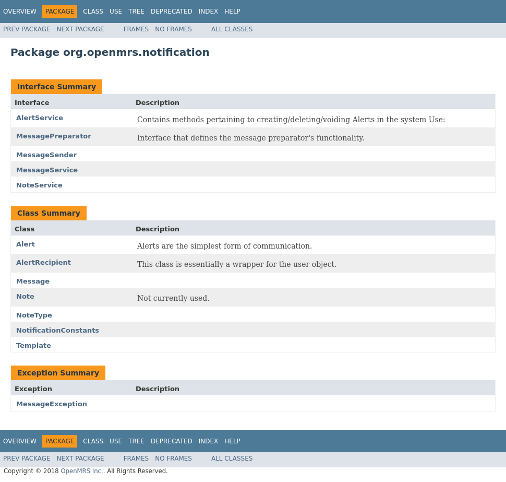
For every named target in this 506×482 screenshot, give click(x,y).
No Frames (173, 29)
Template (33, 345)
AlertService (39, 118)
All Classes (231, 29)
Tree (136, 11)
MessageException (51, 404)
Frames (136, 29)
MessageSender (46, 155)
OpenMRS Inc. (82, 471)
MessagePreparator (53, 136)
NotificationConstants (57, 330)
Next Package (80, 29)
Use (116, 11)
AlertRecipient (43, 262)
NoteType (34, 315)
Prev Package (27, 29)
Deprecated (171, 11)
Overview (20, 11)
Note (25, 296)
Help (232, 11)
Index (209, 11)
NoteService (39, 185)
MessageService (47, 170)
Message (33, 281)
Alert (25, 244)
